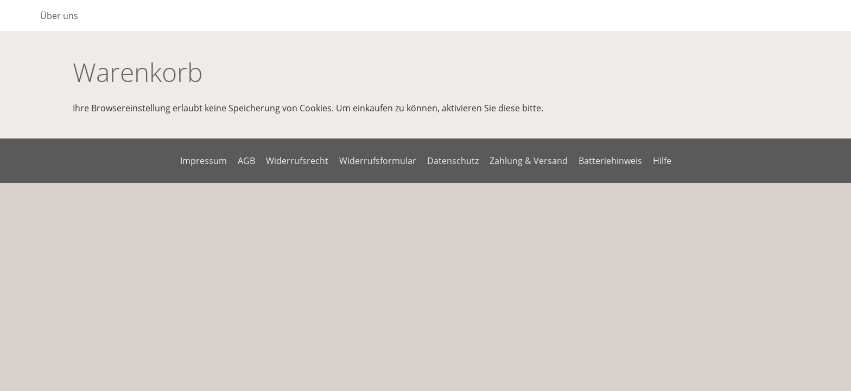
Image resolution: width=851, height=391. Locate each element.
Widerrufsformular (377, 161)
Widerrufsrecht (297, 161)
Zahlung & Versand (529, 161)
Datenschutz (453, 161)
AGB (246, 161)
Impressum (203, 161)
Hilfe (662, 161)
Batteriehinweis (610, 161)
